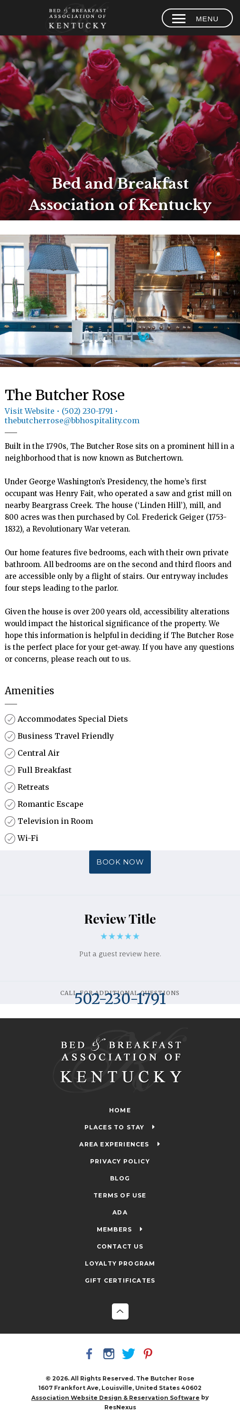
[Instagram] (111, 1354)
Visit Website (30, 411)
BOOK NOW (120, 861)
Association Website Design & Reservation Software (115, 1397)
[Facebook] (91, 1354)
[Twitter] (130, 1354)
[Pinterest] (149, 1354)
